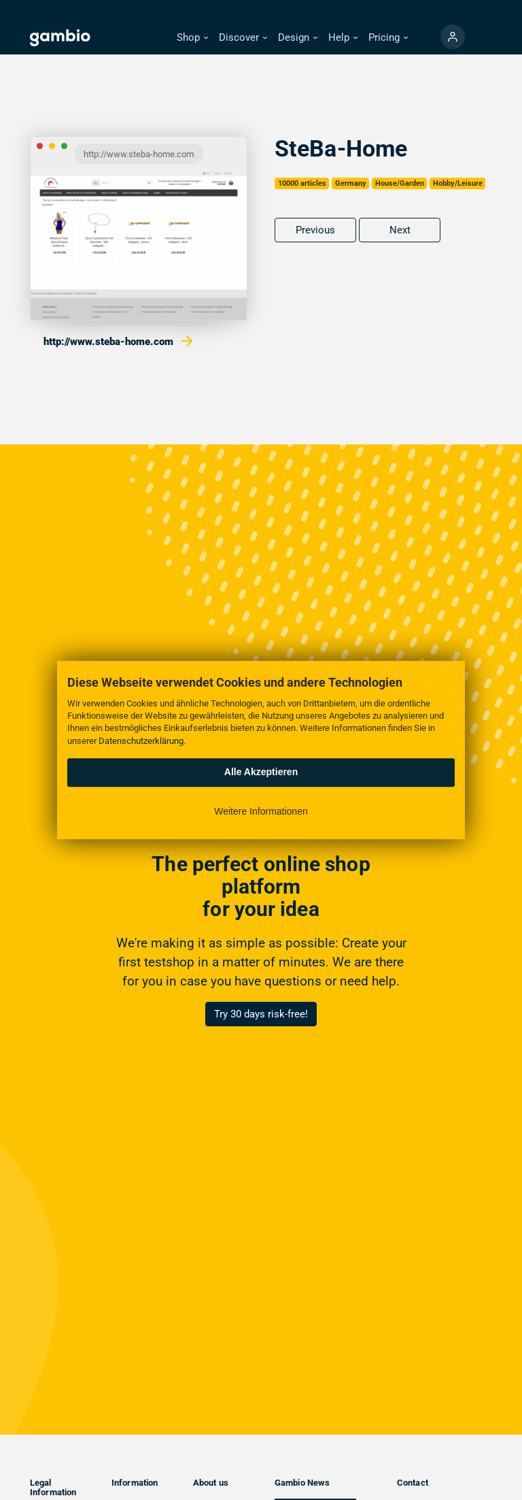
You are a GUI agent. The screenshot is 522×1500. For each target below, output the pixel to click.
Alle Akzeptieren (261, 771)
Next (400, 230)
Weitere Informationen (260, 811)
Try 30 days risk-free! (261, 1014)
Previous (315, 230)
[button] (192, 38)
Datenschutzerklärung (141, 741)
